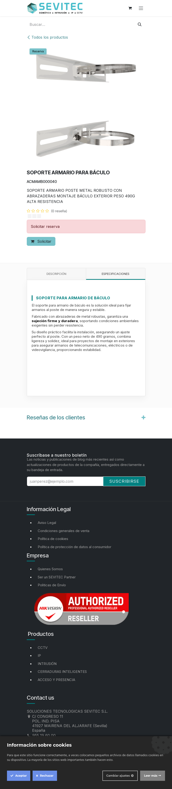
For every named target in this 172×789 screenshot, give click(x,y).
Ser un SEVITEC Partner (57, 577)
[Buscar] (139, 24)
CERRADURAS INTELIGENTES (62, 671)
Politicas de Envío (52, 585)
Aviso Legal (47, 522)
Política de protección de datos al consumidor (74, 547)
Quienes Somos (50, 569)
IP (39, 655)
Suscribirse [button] (124, 481)
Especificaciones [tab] (115, 274)
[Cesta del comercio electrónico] (130, 8)
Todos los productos (47, 37)
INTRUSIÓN (47, 663)
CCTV (42, 647)
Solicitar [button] (41, 241)
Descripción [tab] (56, 274)
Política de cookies (53, 538)
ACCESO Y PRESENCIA (56, 680)
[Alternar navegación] (140, 8)
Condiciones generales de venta (63, 531)
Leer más (150, 775)
